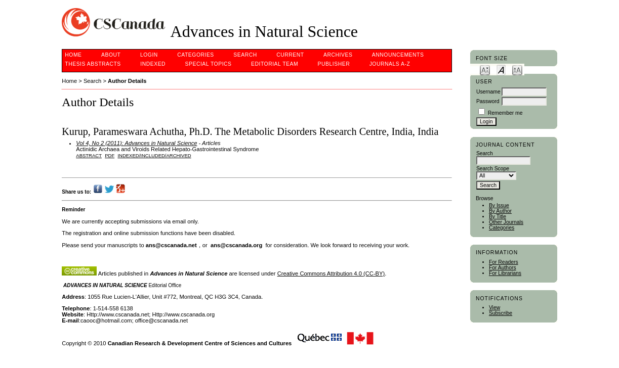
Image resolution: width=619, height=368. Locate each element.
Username (488, 92)
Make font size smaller (485, 69)
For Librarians (505, 273)
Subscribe (500, 313)
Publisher (334, 64)
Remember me (505, 113)
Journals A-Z (389, 64)
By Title (497, 216)
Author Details (127, 81)
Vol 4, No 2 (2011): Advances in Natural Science (136, 143)
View (494, 307)
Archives (337, 55)
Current (290, 55)
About (110, 55)
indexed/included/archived (154, 155)
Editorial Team (274, 64)
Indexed (153, 64)
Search (245, 55)
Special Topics (208, 64)
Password (488, 101)
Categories (501, 228)
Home (73, 55)
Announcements (398, 55)
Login (149, 55)
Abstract (89, 155)
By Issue (499, 205)
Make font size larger (517, 69)
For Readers (503, 262)
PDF (109, 155)
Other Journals (506, 222)
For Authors (502, 267)
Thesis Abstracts (93, 64)
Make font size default (501, 69)
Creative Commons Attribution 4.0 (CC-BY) (331, 273)
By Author (500, 211)
